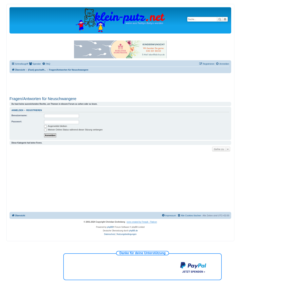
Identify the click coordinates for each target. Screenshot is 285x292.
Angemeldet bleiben (55, 126)
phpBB (110, 227)
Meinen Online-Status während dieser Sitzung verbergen (73, 129)
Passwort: (16, 121)
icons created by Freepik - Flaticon (142, 222)
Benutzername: (19, 115)
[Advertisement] (120, 84)
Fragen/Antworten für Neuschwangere (43, 99)
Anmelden (17, 110)
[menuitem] (35, 63)
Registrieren (34, 110)
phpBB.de (133, 231)
